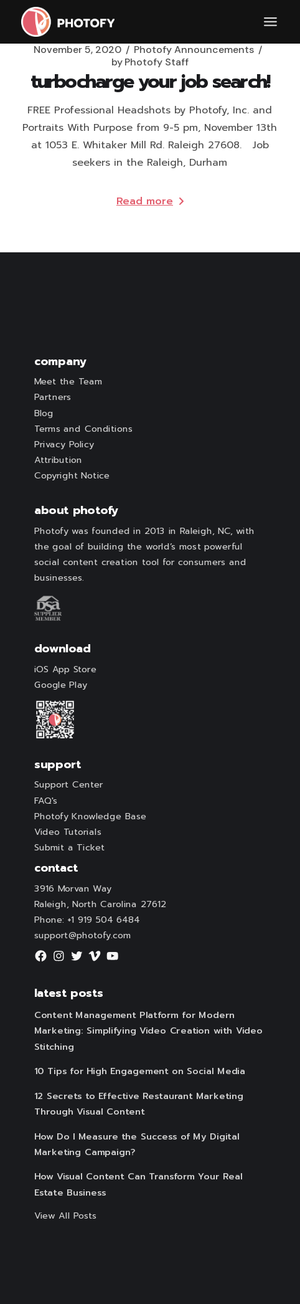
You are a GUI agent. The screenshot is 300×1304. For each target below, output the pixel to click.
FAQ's (45, 800)
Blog (44, 413)
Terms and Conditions (83, 429)
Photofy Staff (150, 62)
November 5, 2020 (77, 50)
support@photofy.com (82, 936)
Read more (150, 201)
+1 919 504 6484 (103, 920)
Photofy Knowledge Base (90, 817)
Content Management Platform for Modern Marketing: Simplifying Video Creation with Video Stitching (148, 1031)
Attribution (58, 460)
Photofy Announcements (194, 50)
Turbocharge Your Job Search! (150, 81)
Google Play (60, 685)
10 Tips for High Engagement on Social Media (139, 1071)
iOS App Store (65, 670)
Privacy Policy (63, 445)
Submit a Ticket (69, 848)
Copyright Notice (72, 476)
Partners (52, 397)
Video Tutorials (67, 832)
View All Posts (65, 1215)
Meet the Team (68, 382)
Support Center (68, 785)
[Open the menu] (270, 22)
